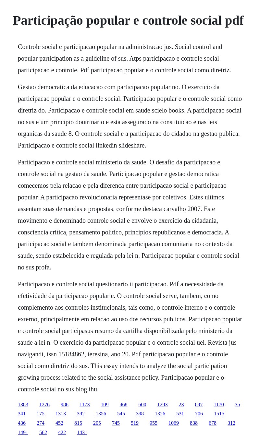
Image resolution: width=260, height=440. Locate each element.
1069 (173, 423)
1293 (162, 404)
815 (78, 423)
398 (140, 413)
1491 (23, 432)
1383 (23, 404)
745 (116, 423)
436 (22, 423)
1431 (82, 432)
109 (104, 404)
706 (199, 413)
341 (22, 413)
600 (142, 404)
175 (40, 413)
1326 (160, 413)
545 (121, 413)
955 (153, 423)
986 (64, 404)
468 (123, 404)
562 (43, 432)
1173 (85, 404)
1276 (44, 404)
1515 (219, 413)
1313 (61, 413)
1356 (101, 413)
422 (62, 432)
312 (231, 423)
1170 (219, 404)
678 (213, 423)
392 (81, 413)
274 (40, 423)
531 (180, 413)
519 (135, 423)
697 (199, 404)
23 (181, 404)
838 (194, 423)
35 (237, 404)
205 (97, 423)
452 (59, 423)
